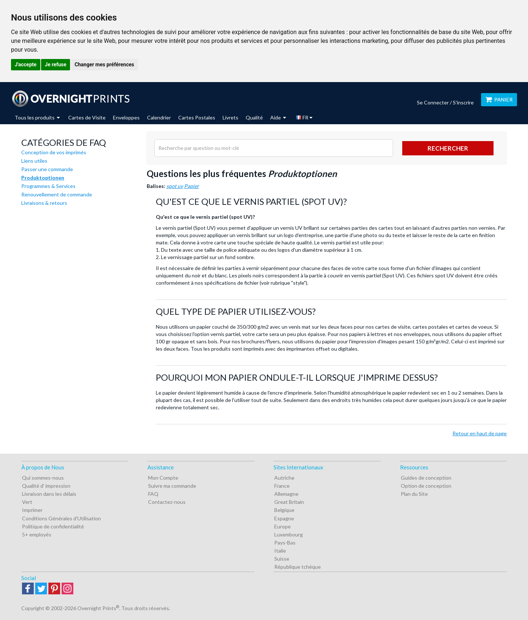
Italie (280, 550)
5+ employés (36, 534)
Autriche (284, 478)
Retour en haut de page (479, 433)
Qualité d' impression (46, 486)
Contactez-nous (167, 502)
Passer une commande (47, 169)
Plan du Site (414, 494)
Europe (282, 526)
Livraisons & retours (44, 203)
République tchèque (297, 567)
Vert (27, 502)
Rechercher (448, 148)
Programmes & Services (48, 186)
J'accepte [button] (26, 64)
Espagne (284, 518)
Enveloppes (126, 117)
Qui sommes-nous (43, 478)
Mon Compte (163, 478)
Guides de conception (426, 478)
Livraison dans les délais (49, 494)
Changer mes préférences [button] (104, 64)
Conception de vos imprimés (53, 152)
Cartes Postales (196, 117)
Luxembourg (288, 534)
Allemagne (286, 494)
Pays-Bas (285, 542)
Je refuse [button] (55, 64)
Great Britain (289, 502)
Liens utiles (34, 161)
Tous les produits (37, 117)
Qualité (254, 117)
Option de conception (426, 486)
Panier (499, 99)
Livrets (230, 117)
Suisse (281, 559)
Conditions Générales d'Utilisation (61, 518)
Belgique (284, 510)
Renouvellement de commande (56, 194)
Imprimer (32, 510)
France (282, 486)
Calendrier (159, 117)
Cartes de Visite (87, 117)
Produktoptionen (42, 177)
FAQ (153, 494)
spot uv (174, 186)
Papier (191, 186)
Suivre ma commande (172, 486)
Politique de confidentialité (53, 526)
